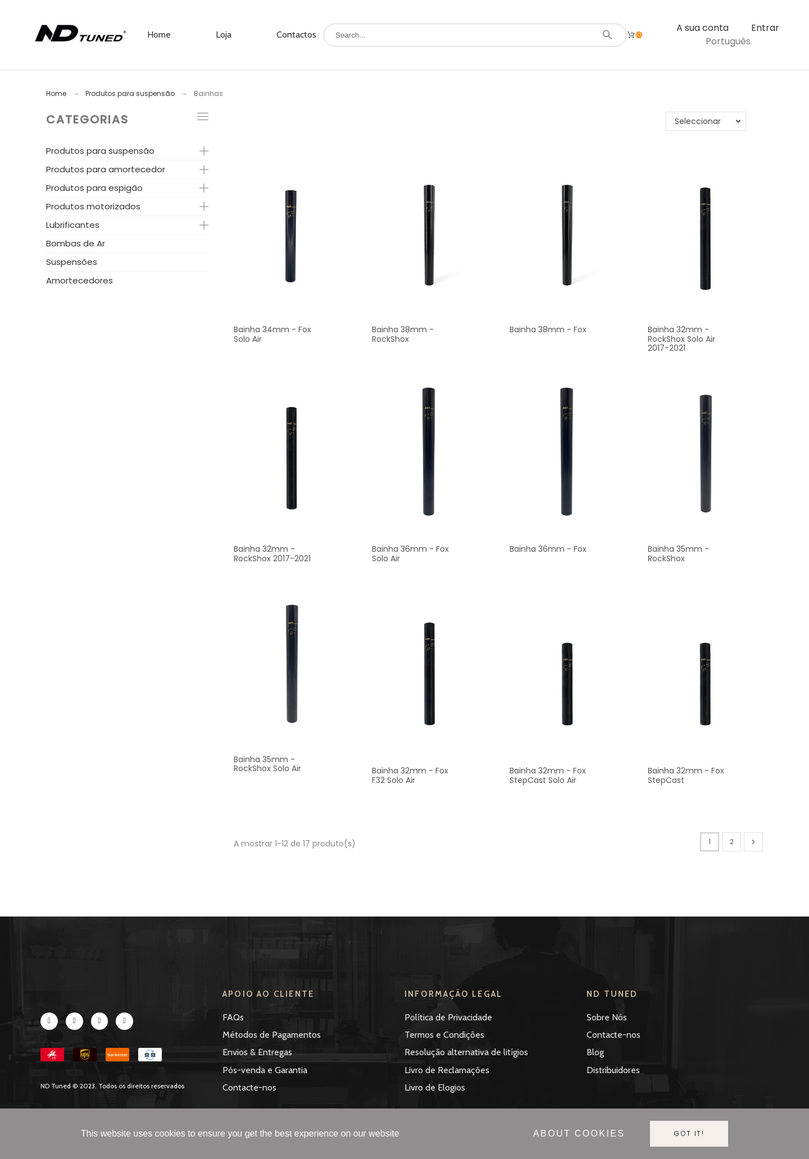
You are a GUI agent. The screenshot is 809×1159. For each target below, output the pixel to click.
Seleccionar (698, 121)
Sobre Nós (607, 1017)
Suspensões (71, 262)
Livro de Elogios (434, 1087)
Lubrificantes (72, 225)
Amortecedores (79, 280)
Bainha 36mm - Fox (548, 549)
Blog (595, 1052)
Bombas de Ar (75, 243)
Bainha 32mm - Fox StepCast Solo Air (548, 775)
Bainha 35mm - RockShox (678, 553)
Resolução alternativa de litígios (466, 1052)
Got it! (689, 1133)
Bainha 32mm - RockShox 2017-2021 (272, 553)
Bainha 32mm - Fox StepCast (686, 775)
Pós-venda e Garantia (264, 1070)
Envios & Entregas (257, 1052)
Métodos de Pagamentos (271, 1034)
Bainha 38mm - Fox (548, 329)
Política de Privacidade (448, 1017)
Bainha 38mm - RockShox (403, 334)
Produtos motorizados (93, 206)
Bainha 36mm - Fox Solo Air (410, 553)
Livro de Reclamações (446, 1070)
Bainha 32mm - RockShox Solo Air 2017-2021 (681, 339)
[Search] (475, 35)
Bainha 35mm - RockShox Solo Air (267, 764)
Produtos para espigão (94, 188)
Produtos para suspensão (100, 151)
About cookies (579, 1133)
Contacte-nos (249, 1087)
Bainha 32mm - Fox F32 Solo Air (410, 775)
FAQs (233, 1017)
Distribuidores (613, 1070)
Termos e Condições (444, 1034)
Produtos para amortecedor (105, 169)
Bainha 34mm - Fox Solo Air (272, 334)
